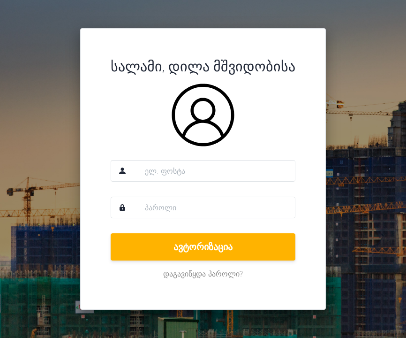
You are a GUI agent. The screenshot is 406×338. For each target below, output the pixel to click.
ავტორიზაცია (203, 247)
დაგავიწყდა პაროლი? (203, 273)
